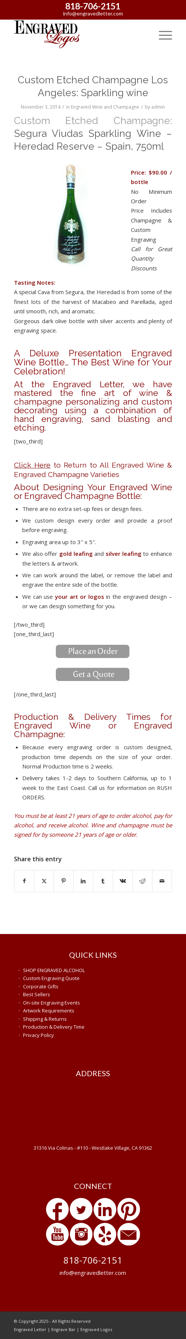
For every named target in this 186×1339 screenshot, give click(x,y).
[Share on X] (44, 880)
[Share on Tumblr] (102, 880)
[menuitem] (144, 34)
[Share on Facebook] (24, 880)
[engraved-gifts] (77, 34)
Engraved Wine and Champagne (105, 107)
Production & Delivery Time (54, 1026)
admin (158, 107)
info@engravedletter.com (93, 13)
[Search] (144, 34)
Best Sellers (36, 994)
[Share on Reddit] (142, 880)
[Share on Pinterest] (63, 880)
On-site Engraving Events (51, 1002)
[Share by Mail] (162, 880)
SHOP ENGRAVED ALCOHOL (54, 970)
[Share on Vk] (122, 880)
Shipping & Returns (45, 1018)
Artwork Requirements (48, 1010)
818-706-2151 (92, 6)
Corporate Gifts (40, 986)
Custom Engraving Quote (51, 978)
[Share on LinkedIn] (83, 880)
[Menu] (161, 34)
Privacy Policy (38, 1035)
